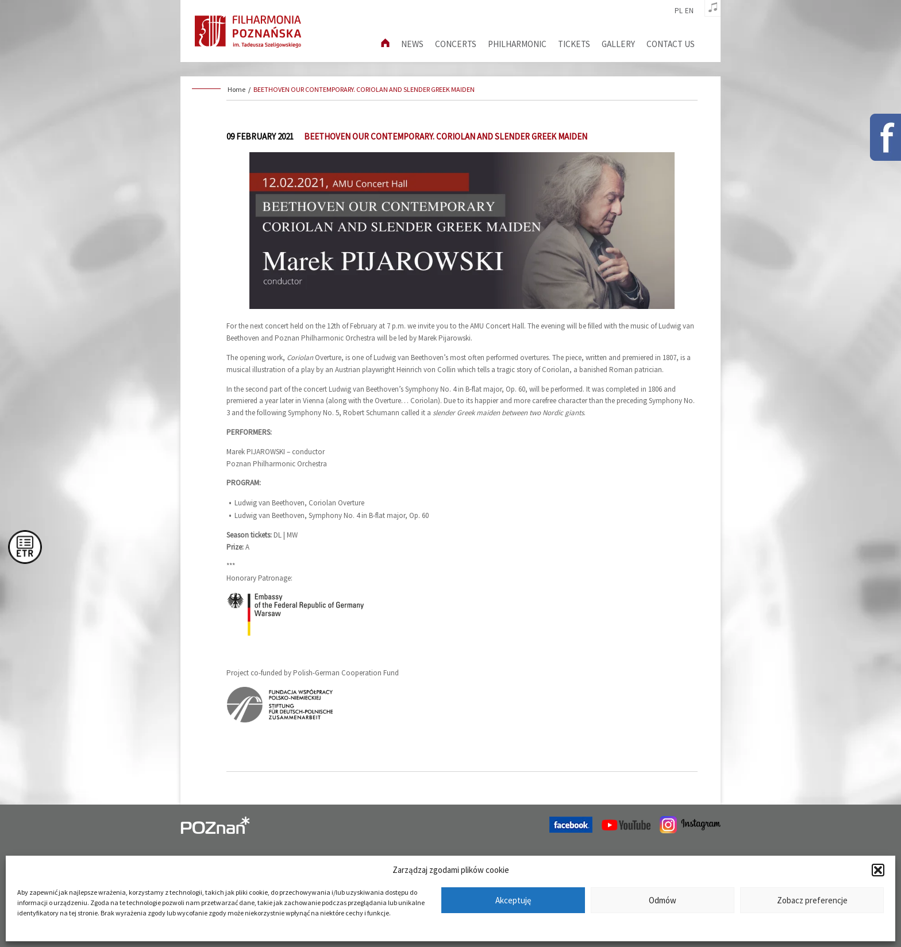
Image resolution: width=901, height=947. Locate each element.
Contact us (670, 43)
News (412, 43)
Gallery (618, 43)
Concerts (455, 43)
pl (679, 11)
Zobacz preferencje (812, 900)
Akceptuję (513, 900)
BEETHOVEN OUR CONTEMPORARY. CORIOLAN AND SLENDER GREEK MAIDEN (364, 89)
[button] (878, 870)
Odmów (662, 900)
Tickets (574, 43)
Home (236, 89)
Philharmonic (517, 43)
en (689, 11)
